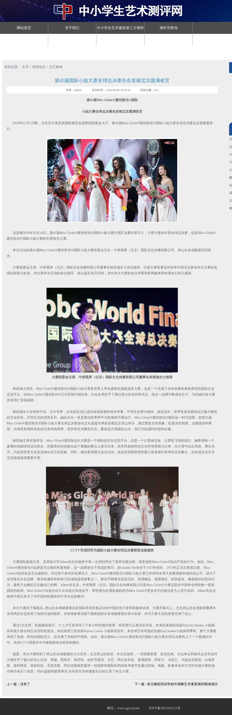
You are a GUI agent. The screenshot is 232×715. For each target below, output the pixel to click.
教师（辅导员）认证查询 (24, 40)
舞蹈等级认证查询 (120, 40)
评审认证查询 (72, 40)
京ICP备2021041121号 (164, 708)
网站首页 (24, 28)
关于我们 (72, 28)
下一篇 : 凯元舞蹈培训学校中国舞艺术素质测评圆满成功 (176, 684)
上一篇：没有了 (18, 684)
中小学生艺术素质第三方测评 (120, 28)
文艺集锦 (56, 67)
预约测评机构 (24, 52)
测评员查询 (169, 28)
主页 (25, 67)
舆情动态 (168, 40)
